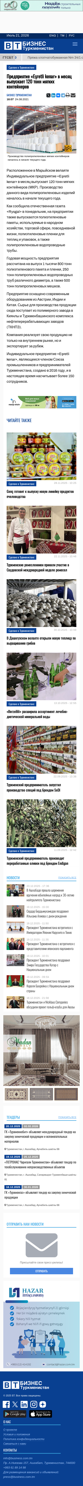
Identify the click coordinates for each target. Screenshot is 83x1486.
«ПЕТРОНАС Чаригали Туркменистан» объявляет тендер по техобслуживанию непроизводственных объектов (40, 1164)
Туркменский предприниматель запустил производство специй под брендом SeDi (34, 787)
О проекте (10, 1429)
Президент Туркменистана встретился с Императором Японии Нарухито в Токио (50, 930)
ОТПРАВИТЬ (41, 1271)
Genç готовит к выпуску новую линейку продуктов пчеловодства (40, 494)
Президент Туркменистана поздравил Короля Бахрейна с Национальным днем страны (50, 986)
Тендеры (13, 1117)
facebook (6, 1404)
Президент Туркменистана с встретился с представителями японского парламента (51, 946)
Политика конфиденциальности (23, 1439)
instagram (33, 1404)
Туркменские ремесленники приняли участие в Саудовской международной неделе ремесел (38, 567)
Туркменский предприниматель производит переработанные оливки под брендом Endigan (37, 861)
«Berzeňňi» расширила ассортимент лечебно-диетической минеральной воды (37, 714)
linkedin (24, 1404)
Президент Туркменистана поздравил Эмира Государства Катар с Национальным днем (48, 965)
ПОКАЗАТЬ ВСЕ (67, 877)
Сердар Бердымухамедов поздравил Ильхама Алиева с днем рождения (48, 913)
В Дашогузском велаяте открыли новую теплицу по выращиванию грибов (41, 641)
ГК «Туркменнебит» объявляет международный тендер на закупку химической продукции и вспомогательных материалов (40, 1136)
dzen (42, 1404)
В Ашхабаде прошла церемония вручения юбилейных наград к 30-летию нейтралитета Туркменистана (50, 895)
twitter (15, 1404)
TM (62, 35)
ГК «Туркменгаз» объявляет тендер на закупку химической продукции (40, 1195)
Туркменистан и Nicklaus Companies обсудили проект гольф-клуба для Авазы (51, 1004)
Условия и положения (16, 1434)
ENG (52, 35)
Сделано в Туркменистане (21, 67)
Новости (13, 877)
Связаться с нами (14, 1443)
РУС (72, 35)
